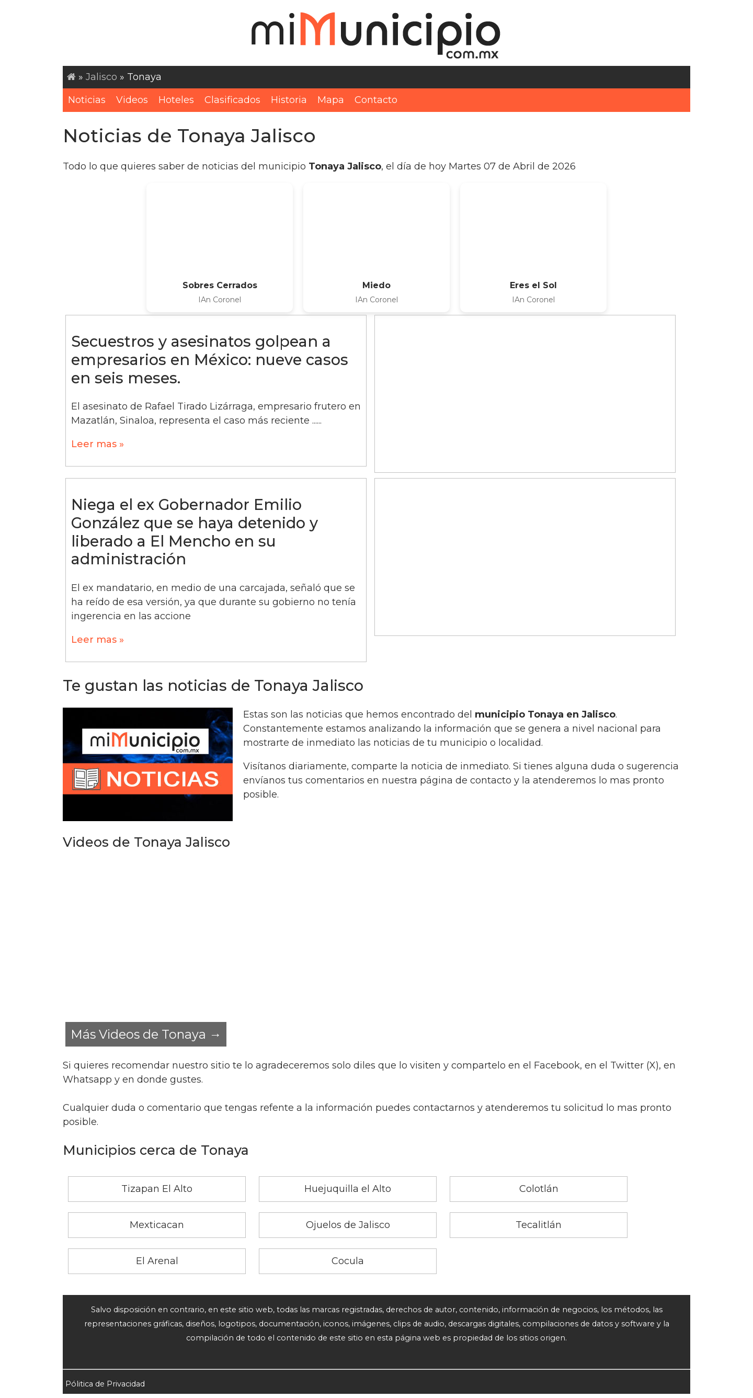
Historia (289, 100)
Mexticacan (157, 1225)
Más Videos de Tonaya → (146, 1034)
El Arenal (157, 1261)
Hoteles (176, 100)
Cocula (348, 1261)
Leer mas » (97, 444)
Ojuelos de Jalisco (348, 1225)
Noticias (87, 100)
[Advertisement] (525, 394)
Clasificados (232, 100)
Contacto (376, 100)
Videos (132, 100)
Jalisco (101, 77)
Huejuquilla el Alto (347, 1189)
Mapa (330, 100)
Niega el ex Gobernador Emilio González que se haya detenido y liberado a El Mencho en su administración (194, 531)
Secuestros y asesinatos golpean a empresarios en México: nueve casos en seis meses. (209, 359)
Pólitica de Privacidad (105, 1384)
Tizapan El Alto (156, 1189)
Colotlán (538, 1189)
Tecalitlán (539, 1225)
